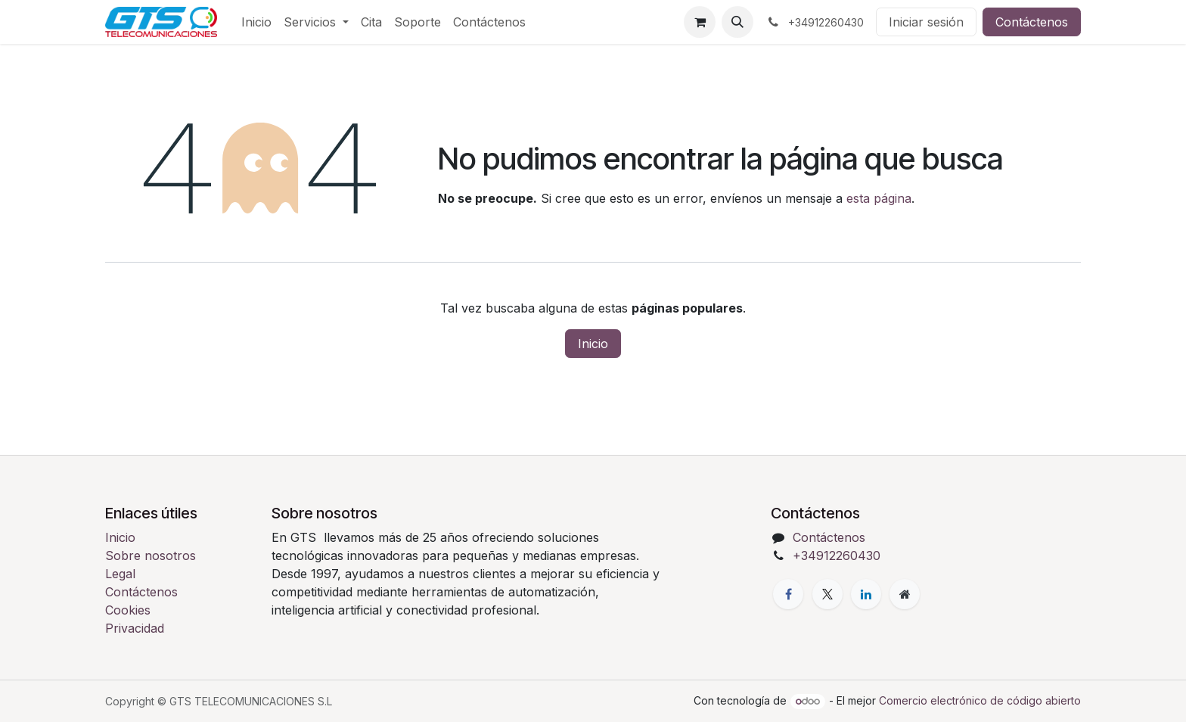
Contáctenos (1031, 22)
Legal (120, 573)
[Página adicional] (905, 594)
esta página (878, 198)
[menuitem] (256, 22)
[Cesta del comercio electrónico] (700, 22)
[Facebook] (788, 594)
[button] (737, 22)
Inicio (593, 343)
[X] (827, 594)
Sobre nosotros (150, 555)
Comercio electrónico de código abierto (980, 700)
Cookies (128, 610)
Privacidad (134, 628)
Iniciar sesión (926, 22)
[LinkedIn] (866, 594)
